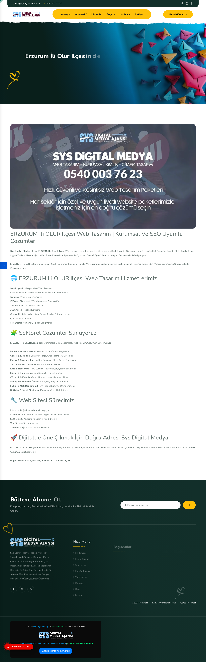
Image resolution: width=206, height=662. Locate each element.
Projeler (111, 14)
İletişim (139, 14)
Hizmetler (96, 14)
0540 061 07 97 (53, 3)
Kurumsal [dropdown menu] (80, 14)
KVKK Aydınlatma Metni (164, 602)
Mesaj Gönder (178, 14)
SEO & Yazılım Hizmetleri (54, 643)
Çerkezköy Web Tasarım (30, 643)
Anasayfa (65, 14)
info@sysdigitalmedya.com (27, 3)
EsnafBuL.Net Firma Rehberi (80, 643)
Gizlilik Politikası (140, 602)
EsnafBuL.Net (58, 626)
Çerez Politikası (188, 602)
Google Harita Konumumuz (56, 651)
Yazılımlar (125, 14)
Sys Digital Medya (41, 626)
